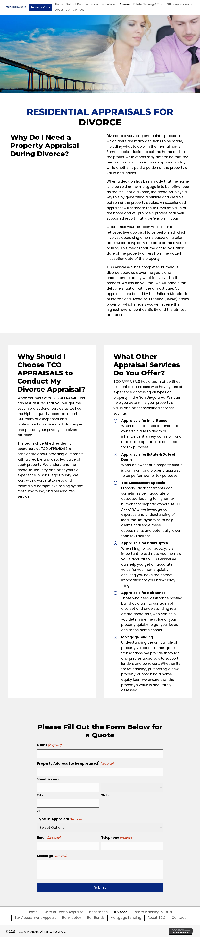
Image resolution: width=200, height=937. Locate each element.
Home (33, 911)
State (105, 795)
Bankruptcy (71, 917)
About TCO (156, 917)
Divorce (120, 911)
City (40, 794)
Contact (179, 917)
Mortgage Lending (126, 917)
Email (49, 837)
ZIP (39, 810)
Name (49, 744)
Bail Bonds (95, 917)
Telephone (117, 837)
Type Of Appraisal (60, 818)
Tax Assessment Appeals (35, 917)
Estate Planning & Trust (152, 911)
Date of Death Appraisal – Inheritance (76, 911)
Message (52, 855)
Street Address (48, 779)
